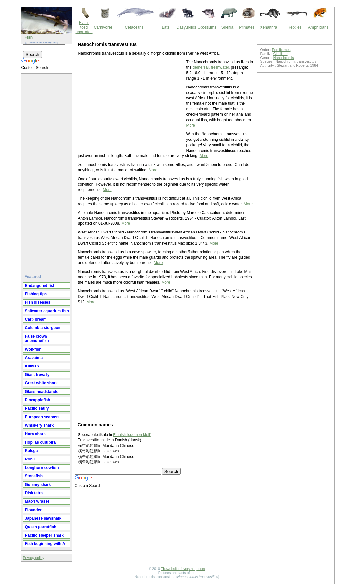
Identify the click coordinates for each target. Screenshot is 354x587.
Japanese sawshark (43, 518)
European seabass (42, 417)
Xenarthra (268, 27)
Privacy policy (33, 558)
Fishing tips (36, 294)
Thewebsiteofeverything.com (183, 569)
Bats (166, 27)
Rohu (30, 459)
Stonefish (34, 476)
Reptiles (294, 27)
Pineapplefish (37, 400)
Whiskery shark (39, 425)
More (190, 125)
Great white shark (41, 383)
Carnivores (103, 27)
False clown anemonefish (37, 338)
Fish (29, 37)
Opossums (207, 27)
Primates (246, 27)
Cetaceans (134, 27)
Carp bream (36, 319)
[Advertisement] (47, 171)
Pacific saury (37, 408)
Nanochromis (283, 58)
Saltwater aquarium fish (47, 311)
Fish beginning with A (45, 543)
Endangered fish (40, 285)
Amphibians (318, 27)
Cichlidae (280, 54)
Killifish (32, 366)
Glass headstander (42, 391)
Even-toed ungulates (84, 27)
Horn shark (35, 434)
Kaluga (31, 450)
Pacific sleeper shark (44, 535)
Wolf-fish (33, 349)
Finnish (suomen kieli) (132, 435)
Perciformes (281, 50)
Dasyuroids (186, 27)
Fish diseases (38, 302)
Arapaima (34, 357)
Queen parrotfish (41, 527)
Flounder (33, 510)
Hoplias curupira (40, 442)
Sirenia (227, 27)
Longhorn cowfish (42, 467)
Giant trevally (37, 374)
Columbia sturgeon (42, 328)
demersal (201, 67)
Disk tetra (34, 493)
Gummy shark (38, 484)
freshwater (220, 67)
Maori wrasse (37, 501)
